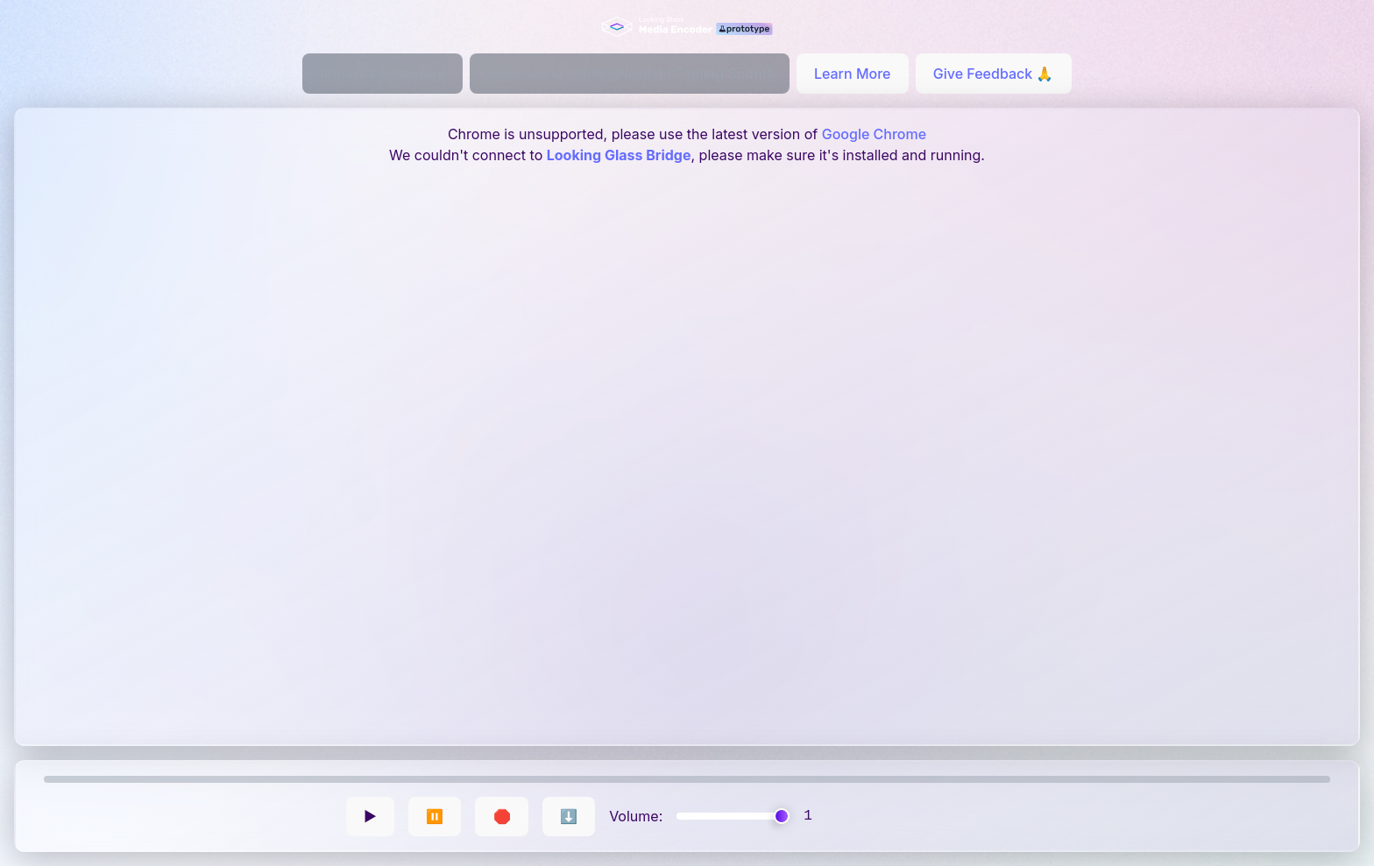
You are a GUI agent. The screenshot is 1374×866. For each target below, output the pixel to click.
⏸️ (434, 816)
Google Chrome (874, 134)
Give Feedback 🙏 (993, 73)
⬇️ (568, 816)
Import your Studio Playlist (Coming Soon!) (629, 73)
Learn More (852, 73)
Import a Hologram (383, 73)
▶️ (370, 816)
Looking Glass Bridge (619, 155)
